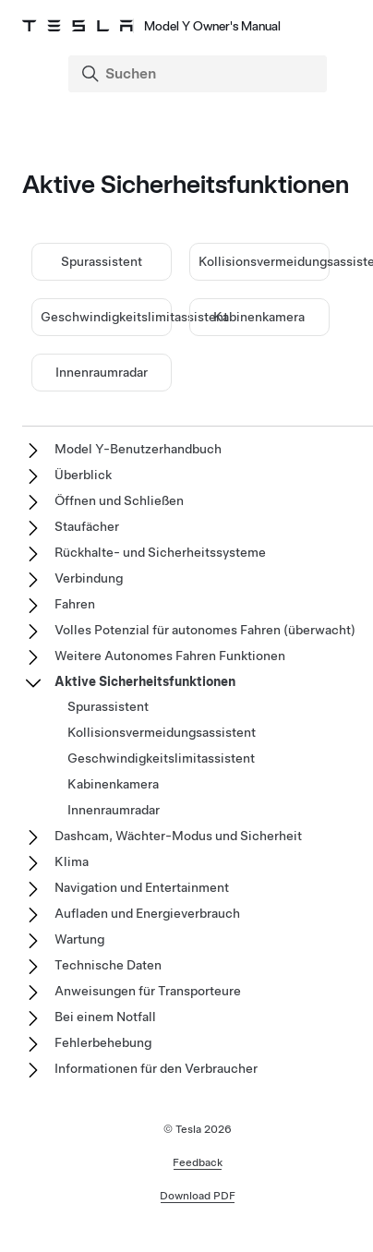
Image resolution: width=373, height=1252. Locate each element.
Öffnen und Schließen (119, 500)
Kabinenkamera (259, 316)
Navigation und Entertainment (141, 887)
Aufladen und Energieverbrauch (147, 913)
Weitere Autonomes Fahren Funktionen (169, 655)
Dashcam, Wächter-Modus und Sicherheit (178, 835)
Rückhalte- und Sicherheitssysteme (160, 552)
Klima (71, 861)
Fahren (74, 603)
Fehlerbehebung (102, 1042)
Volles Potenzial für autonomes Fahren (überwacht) (204, 629)
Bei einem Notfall (105, 1016)
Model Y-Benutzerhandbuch (138, 448)
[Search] (199, 74)
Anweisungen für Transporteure (147, 990)
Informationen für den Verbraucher (156, 1068)
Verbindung (88, 578)
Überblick (83, 474)
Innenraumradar (101, 372)
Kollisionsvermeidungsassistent (161, 732)
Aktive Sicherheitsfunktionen (144, 681)
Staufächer (86, 526)
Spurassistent (101, 261)
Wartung (79, 939)
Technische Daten (108, 964)
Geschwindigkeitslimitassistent (134, 316)
